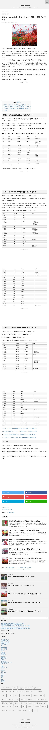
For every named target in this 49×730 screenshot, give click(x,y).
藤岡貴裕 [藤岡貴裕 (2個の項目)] (37, 707)
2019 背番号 (3, 654)
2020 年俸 (3, 650)
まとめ (5, 110)
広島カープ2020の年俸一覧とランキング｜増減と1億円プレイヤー (26, 558)
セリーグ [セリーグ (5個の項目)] (11, 691)
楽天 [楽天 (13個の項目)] (11, 707)
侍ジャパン (3, 645)
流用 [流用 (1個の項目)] (24, 707)
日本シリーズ (4, 663)
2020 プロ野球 (4, 647)
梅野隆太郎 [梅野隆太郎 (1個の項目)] (5, 707)
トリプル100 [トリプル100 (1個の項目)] (38, 691)
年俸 (4, 509)
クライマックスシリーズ (6, 662)
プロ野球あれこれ (5, 639)
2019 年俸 (5, 507)
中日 (2, 676)
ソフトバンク (4, 667)
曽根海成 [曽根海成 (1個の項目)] (39, 703)
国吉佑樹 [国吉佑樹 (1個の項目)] (43, 699)
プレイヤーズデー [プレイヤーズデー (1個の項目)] (26, 695)
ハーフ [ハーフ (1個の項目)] (4, 695)
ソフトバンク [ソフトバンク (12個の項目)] (19, 691)
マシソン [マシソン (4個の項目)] (4, 699)
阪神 (2, 679)
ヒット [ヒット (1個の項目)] (17, 695)
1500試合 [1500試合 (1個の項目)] (8, 688)
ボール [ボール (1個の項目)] (42, 695)
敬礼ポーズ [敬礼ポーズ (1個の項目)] (32, 703)
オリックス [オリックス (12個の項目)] (37, 688)
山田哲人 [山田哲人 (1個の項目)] (4, 703)
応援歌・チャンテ (5, 643)
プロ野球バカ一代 (24, 5)
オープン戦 (3, 658)
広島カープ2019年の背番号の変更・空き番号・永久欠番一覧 (20, 428)
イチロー (3, 681)
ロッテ (2, 675)
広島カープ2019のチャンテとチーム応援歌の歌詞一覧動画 (24, 530)
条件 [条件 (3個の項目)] (45, 703)
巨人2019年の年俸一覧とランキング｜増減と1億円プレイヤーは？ (18, 567)
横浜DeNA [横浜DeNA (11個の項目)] (18, 707)
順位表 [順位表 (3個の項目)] (30, 710)
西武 (2, 665)
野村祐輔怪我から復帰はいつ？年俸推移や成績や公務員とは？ (25, 521)
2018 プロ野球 (4, 649)
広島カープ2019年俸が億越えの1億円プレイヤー (16, 105)
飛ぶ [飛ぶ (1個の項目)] (35, 710)
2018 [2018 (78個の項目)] (15, 688)
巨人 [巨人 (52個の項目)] (16, 703)
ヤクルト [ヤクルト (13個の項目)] (11, 699)
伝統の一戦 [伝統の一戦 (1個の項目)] (31, 699)
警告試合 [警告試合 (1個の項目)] (4, 710)
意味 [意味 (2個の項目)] (25, 703)
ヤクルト (3, 668)
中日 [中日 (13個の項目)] (17, 699)
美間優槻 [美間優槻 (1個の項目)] (29, 707)
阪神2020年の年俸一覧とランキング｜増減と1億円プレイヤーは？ (25, 602)
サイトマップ (23, 719)
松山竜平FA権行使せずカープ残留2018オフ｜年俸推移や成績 (20, 431)
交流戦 (2, 659)
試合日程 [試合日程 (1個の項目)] (44, 707)
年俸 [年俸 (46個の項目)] (21, 703)
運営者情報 (28, 719)
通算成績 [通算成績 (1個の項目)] (18, 710)
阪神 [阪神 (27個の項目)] (24, 710)
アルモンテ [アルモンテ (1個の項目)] (29, 688)
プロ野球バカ (10, 512)
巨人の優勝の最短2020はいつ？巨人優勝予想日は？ (21, 585)
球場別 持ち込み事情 (5, 641)
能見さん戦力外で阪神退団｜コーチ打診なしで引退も (22, 576)
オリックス (3, 672)
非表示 (18, 102)
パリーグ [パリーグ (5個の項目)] (10, 695)
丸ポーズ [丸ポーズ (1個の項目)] (23, 699)
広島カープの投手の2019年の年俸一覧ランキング (17, 106)
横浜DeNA (3, 673)
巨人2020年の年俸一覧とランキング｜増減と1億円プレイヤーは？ (25, 611)
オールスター (4, 661)
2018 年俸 (3, 653)
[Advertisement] (24, 91)
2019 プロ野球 (4, 648)
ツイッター (3, 644)
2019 (11, 509)
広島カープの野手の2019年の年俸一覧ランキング (17, 108)
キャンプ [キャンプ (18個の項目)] (4, 691)
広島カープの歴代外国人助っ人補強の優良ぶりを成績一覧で (19, 434)
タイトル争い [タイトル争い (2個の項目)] (29, 691)
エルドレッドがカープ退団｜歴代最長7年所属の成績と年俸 (19, 437)
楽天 (2, 677)
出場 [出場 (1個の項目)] (37, 699)
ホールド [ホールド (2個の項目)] (35, 695)
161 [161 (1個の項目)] (3, 688)
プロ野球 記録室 (4, 640)
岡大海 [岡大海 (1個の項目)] (11, 703)
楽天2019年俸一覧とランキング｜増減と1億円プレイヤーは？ (25, 549)
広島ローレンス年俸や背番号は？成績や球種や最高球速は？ (24, 539)
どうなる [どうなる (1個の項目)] (20, 688)
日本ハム (3, 670)
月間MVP (3, 656)
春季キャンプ (4, 657)
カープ (8, 509)
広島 (8, 507)
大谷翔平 (3, 680)
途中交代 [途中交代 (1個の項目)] (11, 710)
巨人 (2, 671)
